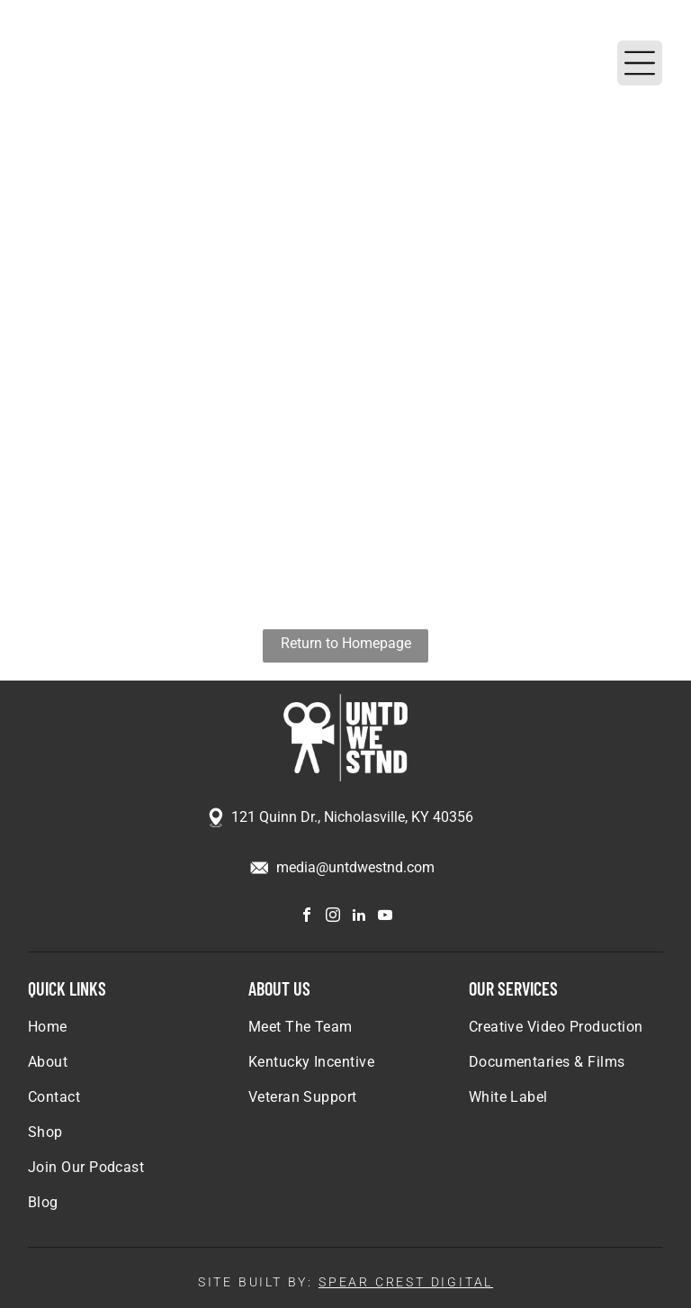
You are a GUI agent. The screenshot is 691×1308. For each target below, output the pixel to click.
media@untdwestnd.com (355, 867)
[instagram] (333, 917)
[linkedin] (359, 917)
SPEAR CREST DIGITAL (406, 1282)
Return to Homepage (346, 643)
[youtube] (385, 917)
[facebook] (307, 917)
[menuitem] (125, 1035)
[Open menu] (639, 63)
